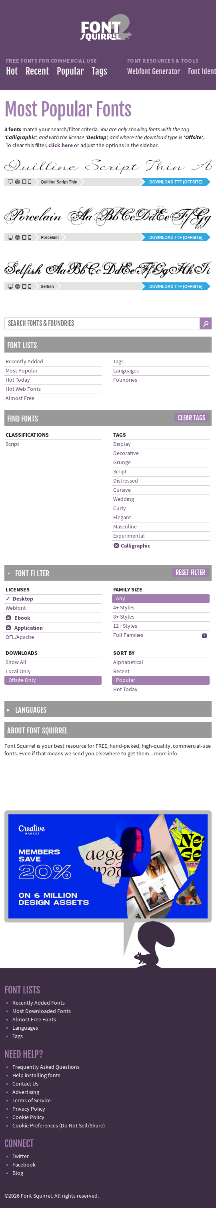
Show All (16, 662)
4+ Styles (123, 607)
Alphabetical (128, 662)
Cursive (122, 490)
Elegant (122, 517)
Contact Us (25, 1084)
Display (122, 444)
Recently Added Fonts (38, 1003)
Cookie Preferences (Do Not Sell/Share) (58, 1125)
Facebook (24, 1165)
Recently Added (24, 361)
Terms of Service (31, 1100)
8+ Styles (123, 617)
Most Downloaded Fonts (41, 1011)
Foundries (125, 380)
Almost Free (20, 398)
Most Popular (22, 370)
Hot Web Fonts (23, 389)
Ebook (18, 618)
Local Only (18, 671)
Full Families (128, 635)
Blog (17, 1173)
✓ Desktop (19, 599)
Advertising (25, 1092)
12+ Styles (125, 626)
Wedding (123, 499)
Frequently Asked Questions (46, 1067)
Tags (99, 71)
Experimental (129, 536)
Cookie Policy (28, 1117)
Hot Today (18, 380)
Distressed (125, 481)
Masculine (125, 526)
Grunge (122, 462)
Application (24, 628)
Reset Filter (190, 573)
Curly (119, 508)
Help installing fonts (36, 1075)
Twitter (20, 1156)
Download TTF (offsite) (175, 182)
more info (165, 753)
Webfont (16, 608)
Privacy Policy (28, 1109)
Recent (37, 71)
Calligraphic (131, 546)
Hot (12, 71)
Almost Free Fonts (34, 1019)
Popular (70, 71)
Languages (126, 370)
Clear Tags (191, 418)
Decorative (126, 453)
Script (12, 444)
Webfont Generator (153, 71)
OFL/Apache (20, 637)
